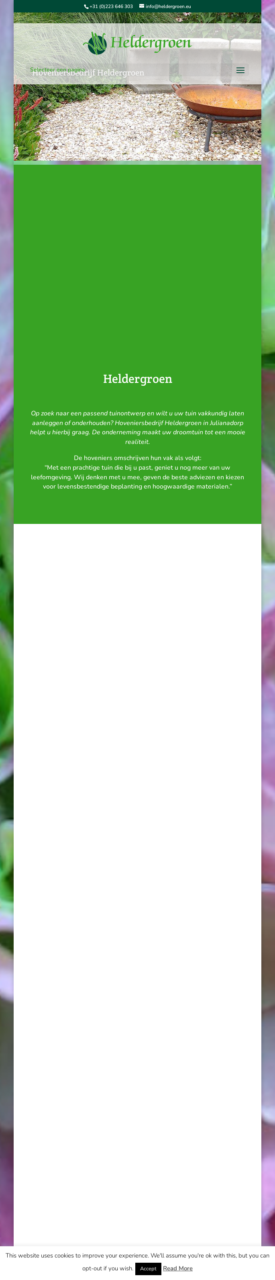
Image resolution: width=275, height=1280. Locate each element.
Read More (178, 1268)
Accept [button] (148, 1268)
